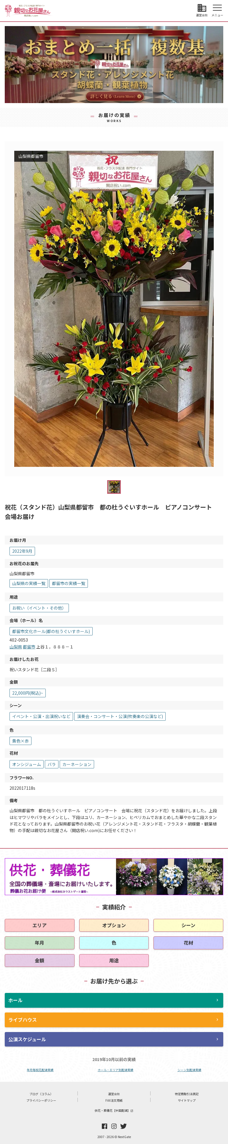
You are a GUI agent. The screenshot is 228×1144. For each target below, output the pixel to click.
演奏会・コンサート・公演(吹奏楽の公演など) (120, 716)
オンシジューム (26, 764)
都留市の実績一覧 (68, 583)
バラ (52, 764)
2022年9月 (22, 551)
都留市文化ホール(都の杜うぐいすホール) (51, 631)
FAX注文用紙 (114, 1100)
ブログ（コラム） (41, 1094)
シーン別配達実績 (189, 1070)
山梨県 (16, 647)
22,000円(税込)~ (27, 693)
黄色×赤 (20, 741)
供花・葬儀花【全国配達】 (114, 1110)
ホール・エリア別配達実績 (115, 1070)
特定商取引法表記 (187, 1094)
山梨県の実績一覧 (28, 583)
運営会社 (114, 1094)
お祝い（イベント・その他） (39, 608)
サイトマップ (187, 1100)
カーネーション (76, 764)
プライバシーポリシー (41, 1100)
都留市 (29, 647)
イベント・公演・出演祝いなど (41, 716)
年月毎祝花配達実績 (40, 1070)
